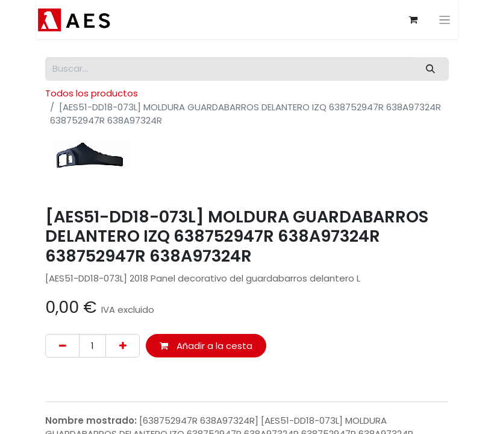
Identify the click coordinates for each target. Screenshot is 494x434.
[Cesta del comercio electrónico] (413, 20)
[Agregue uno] (122, 345)
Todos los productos (91, 93)
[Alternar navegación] (444, 19)
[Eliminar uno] (62, 345)
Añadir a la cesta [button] (206, 345)
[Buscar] (431, 69)
